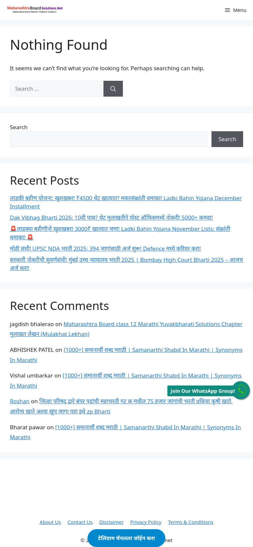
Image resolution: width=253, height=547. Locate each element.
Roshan (20, 401)
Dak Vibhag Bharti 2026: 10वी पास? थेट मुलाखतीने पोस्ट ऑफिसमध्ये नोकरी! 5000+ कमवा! (111, 217)
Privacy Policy (145, 522)
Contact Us (80, 522)
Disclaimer (111, 522)
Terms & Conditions (190, 522)
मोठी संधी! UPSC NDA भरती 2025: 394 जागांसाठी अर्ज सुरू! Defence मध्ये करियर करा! (105, 248)
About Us (50, 522)
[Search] (113, 89)
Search (19, 127)
